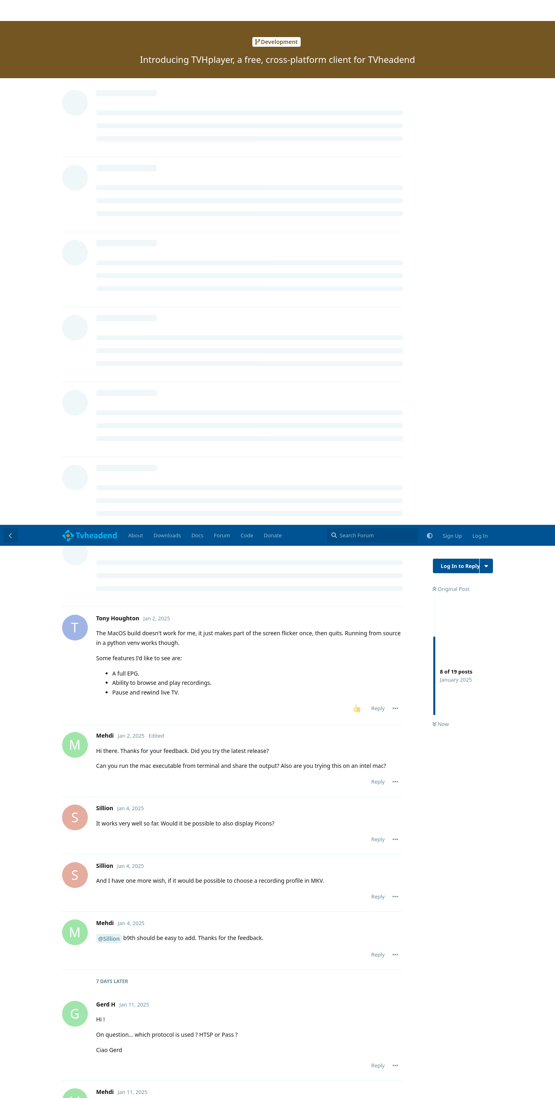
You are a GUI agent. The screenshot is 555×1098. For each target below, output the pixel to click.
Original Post (451, 64)
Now (440, 199)
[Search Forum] (372, 10)
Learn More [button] (29, 1085)
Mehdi (114, 765)
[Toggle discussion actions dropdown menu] (486, 41)
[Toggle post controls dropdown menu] (395, 183)
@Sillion (109, 414)
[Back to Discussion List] (10, 10)
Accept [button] (515, 1080)
